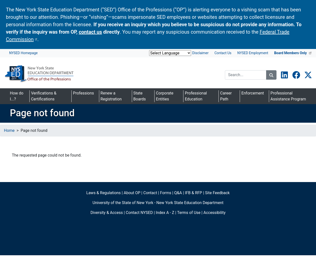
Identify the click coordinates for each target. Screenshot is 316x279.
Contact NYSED (139, 212)
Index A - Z (165, 212)
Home (9, 130)
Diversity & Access (107, 212)
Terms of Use (188, 212)
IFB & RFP (193, 192)
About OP (132, 192)
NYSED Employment (252, 53)
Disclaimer (200, 53)
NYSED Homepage (23, 53)
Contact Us (223, 53)
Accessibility (214, 212)
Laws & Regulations (103, 192)
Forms (165, 192)
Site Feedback (217, 192)
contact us (90, 32)
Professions (83, 93)
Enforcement (252, 93)
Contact (150, 192)
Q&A (178, 192)
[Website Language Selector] (170, 53)
